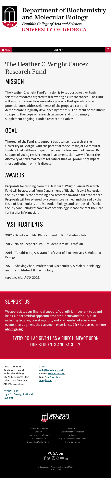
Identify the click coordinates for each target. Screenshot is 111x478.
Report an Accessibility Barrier (72, 439)
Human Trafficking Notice (38, 442)
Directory (72, 428)
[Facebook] (44, 458)
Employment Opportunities (72, 432)
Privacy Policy (10, 390)
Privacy (72, 435)
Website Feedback (38, 439)
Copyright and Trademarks (39, 435)
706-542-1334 (56, 373)
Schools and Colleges (38, 428)
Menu (6, 49)
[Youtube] (62, 458)
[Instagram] (53, 458)
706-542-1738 (52, 377)
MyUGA (38, 432)
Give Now (58, 49)
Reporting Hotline (72, 442)
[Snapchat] (57, 458)
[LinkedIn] (66, 458)
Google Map (45, 380)
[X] (49, 458)
